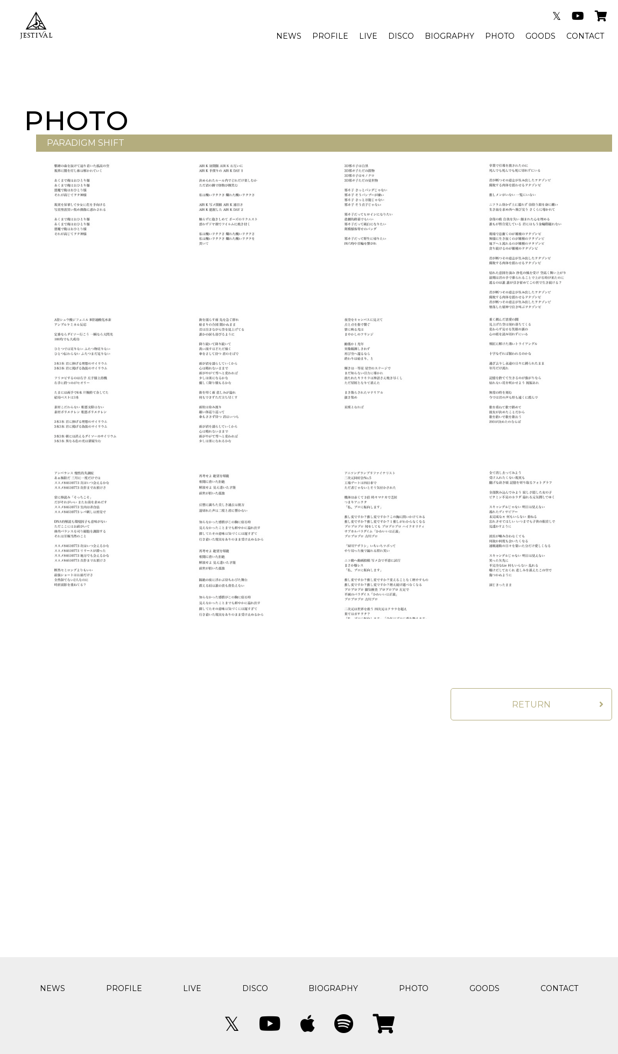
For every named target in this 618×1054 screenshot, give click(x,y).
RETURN (531, 704)
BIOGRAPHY (449, 36)
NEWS (288, 36)
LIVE (368, 36)
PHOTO (500, 36)
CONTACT (585, 36)
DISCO (401, 36)
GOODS (540, 36)
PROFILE (330, 36)
